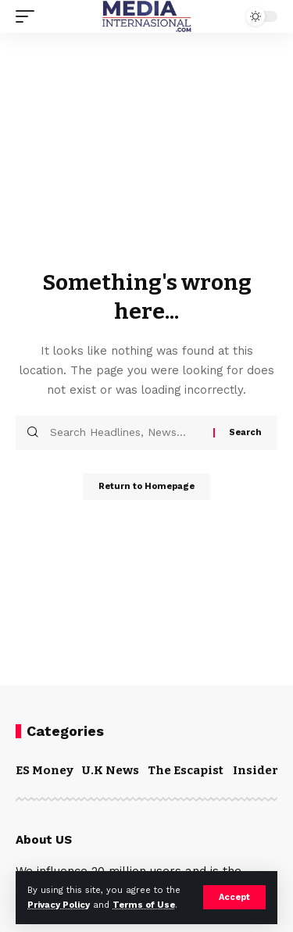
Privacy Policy (58, 905)
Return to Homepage (146, 486)
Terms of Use (144, 905)
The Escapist (185, 770)
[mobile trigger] (29, 16)
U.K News (110, 770)
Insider (255, 770)
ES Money (44, 770)
